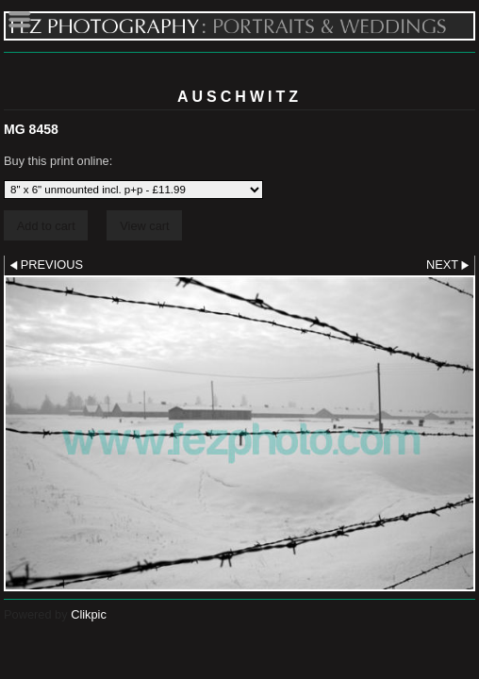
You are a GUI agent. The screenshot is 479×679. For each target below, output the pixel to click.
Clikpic (89, 614)
